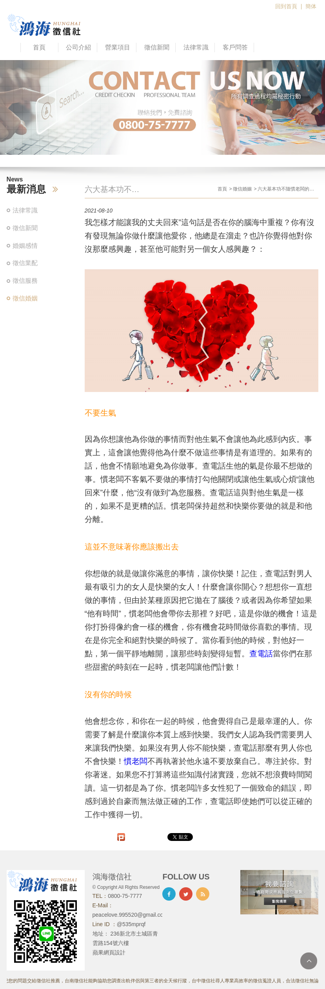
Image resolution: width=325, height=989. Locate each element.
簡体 (310, 6)
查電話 (261, 653)
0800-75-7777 (125, 896)
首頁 (39, 47)
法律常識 (196, 47)
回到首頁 (286, 6)
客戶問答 (235, 47)
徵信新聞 (156, 47)
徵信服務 (25, 280)
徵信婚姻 (25, 298)
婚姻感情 (25, 245)
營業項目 (117, 47)
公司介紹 (78, 47)
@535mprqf (131, 924)
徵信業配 (25, 263)
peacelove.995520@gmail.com (130, 915)
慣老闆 (135, 761)
